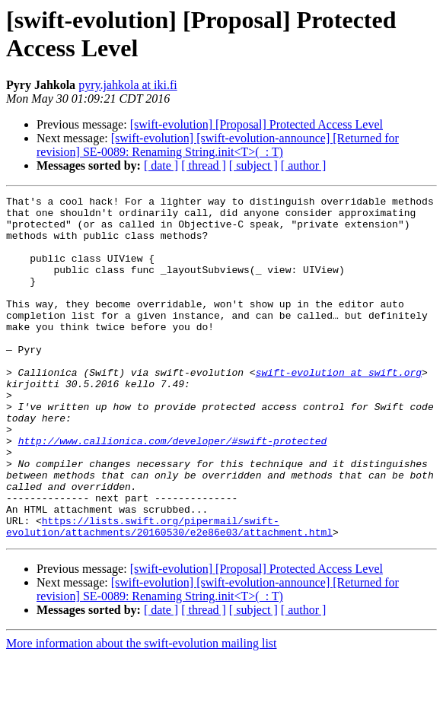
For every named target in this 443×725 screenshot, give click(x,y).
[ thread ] (203, 165)
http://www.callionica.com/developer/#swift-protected (172, 491)
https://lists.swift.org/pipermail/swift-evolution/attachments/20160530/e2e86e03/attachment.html (169, 593)
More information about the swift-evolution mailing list (141, 711)
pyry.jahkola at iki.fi (127, 84)
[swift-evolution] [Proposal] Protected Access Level (256, 124)
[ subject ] (253, 165)
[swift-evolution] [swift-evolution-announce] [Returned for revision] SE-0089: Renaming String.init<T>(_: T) (218, 145)
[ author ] (304, 165)
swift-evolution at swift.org (339, 408)
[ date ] (161, 165)
